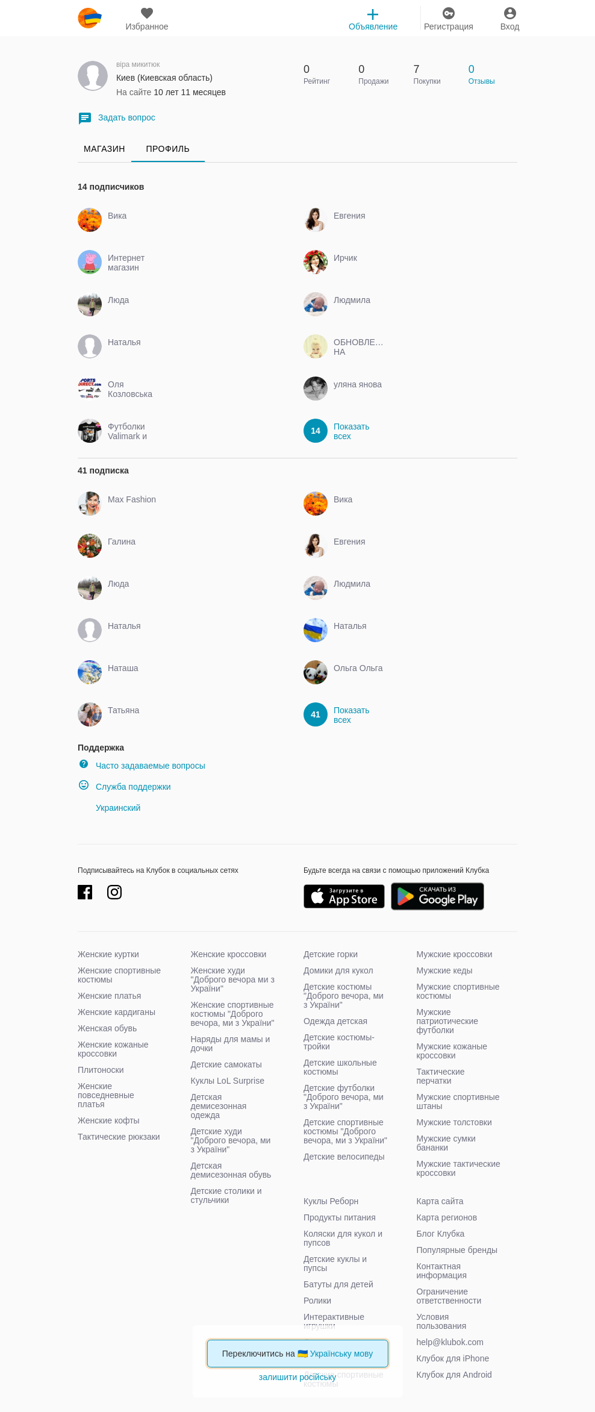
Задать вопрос (116, 118)
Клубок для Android (454, 1374)
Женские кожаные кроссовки (113, 1049)
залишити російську (297, 1377)
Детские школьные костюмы (340, 1067)
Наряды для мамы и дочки (230, 1043)
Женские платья (109, 996)
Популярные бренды (457, 1250)
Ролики (317, 1300)
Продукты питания (340, 1217)
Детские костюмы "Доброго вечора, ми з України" (344, 996)
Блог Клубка (441, 1234)
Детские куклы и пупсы (335, 1263)
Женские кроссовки (229, 954)
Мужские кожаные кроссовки (452, 1051)
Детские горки (331, 954)
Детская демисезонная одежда (219, 1106)
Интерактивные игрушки (334, 1321)
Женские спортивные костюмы (119, 975)
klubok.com (90, 18)
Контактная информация (442, 1270)
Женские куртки (108, 954)
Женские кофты (109, 1120)
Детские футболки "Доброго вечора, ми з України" (344, 1097)
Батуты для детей (338, 1284)
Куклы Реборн (331, 1201)
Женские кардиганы (116, 1012)
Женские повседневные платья (106, 1095)
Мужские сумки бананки (446, 1143)
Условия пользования (442, 1321)
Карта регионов (447, 1217)
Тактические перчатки (441, 1076)
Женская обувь (107, 1028)
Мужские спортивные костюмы (458, 991)
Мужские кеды (445, 970)
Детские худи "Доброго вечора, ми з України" (231, 1140)
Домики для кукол (338, 970)
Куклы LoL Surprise (227, 1081)
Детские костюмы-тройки (339, 1041)
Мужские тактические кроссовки (458, 1168)
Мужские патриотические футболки (448, 1021)
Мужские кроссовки (455, 954)
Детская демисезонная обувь (231, 1170)
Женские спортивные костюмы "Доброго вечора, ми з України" (233, 1014)
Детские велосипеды (344, 1156)
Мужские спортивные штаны (458, 1101)
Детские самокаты (226, 1064)
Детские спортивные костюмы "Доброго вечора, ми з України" (345, 1131)
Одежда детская (335, 1021)
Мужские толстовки (454, 1122)
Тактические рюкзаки (119, 1137)
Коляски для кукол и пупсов (343, 1238)
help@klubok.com (450, 1342)
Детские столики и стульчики (226, 1195)
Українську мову (341, 1353)
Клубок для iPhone (453, 1358)
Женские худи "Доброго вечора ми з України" (233, 979)
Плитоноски (101, 1070)
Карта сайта (440, 1201)
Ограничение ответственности (449, 1296)
